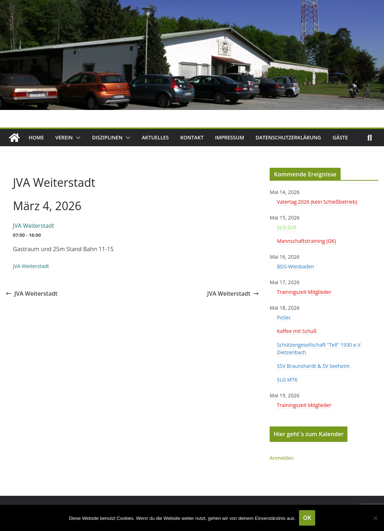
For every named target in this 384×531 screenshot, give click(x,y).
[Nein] (375, 518)
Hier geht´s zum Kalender (308, 434)
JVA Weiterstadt (31, 293)
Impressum (229, 137)
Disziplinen (107, 137)
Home (36, 137)
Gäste (340, 137)
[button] (77, 138)
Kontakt (192, 137)
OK (307, 518)
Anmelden (282, 457)
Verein (64, 137)
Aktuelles (155, 137)
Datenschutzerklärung (288, 137)
